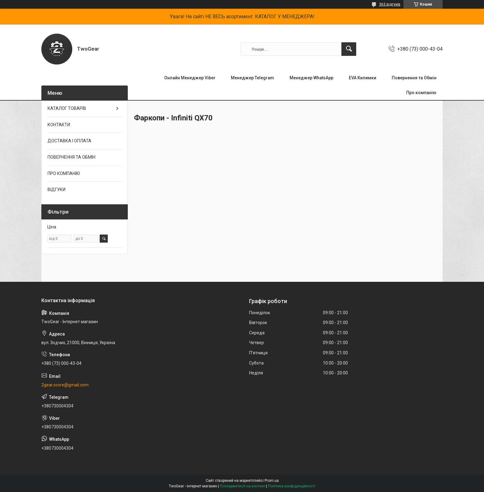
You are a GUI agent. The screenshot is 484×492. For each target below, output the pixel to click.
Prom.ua (272, 480)
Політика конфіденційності (291, 486)
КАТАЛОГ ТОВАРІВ (67, 108)
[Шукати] (348, 49)
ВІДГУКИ (56, 189)
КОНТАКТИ (59, 124)
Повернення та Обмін (414, 77)
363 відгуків (389, 4)
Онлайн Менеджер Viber (189, 77)
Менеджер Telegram (252, 77)
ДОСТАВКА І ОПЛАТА (69, 140)
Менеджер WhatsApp (311, 77)
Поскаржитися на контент (242, 486)
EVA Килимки (362, 77)
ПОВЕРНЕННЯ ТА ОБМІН (71, 157)
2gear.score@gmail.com (65, 384)
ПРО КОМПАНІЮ (64, 173)
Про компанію (421, 92)
